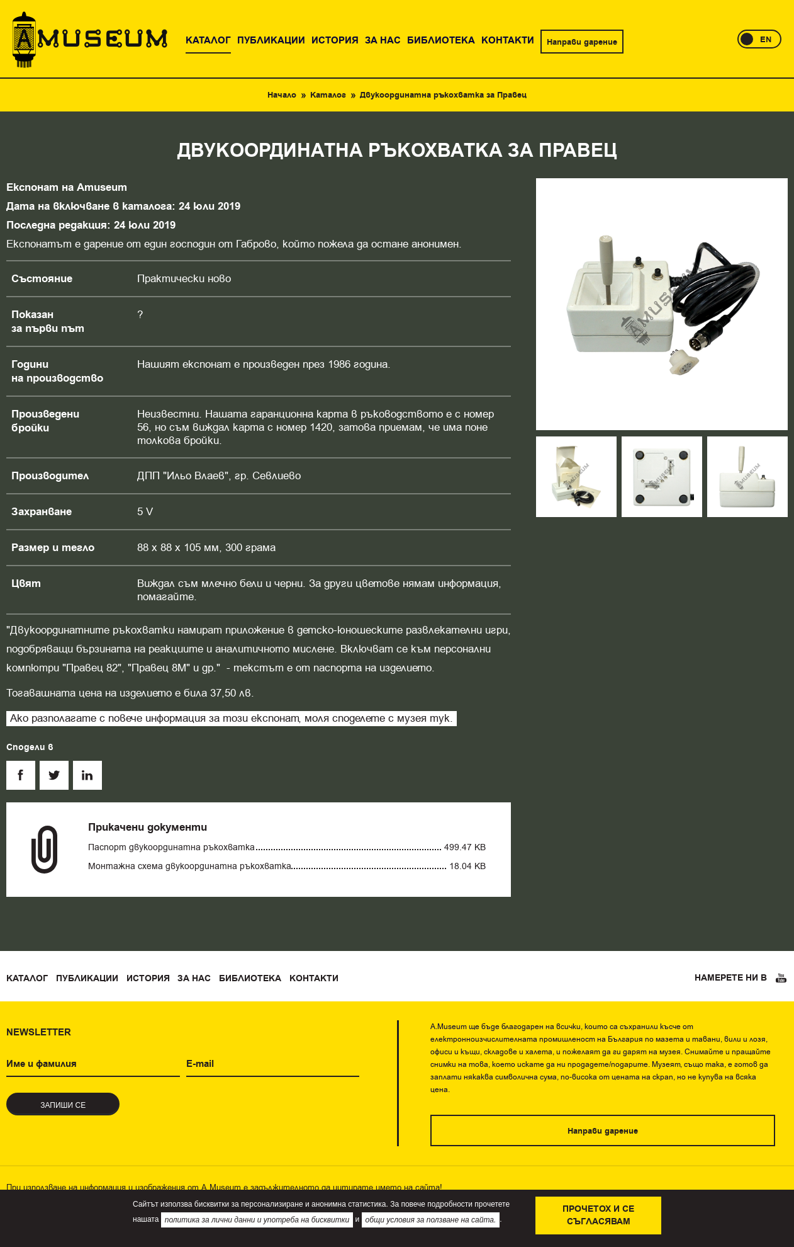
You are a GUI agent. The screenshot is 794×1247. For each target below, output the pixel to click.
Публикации (87, 978)
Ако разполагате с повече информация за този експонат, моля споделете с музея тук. (231, 718)
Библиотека (250, 978)
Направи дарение (582, 42)
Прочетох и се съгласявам (598, 1215)
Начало (281, 95)
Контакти (313, 978)
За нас (194, 978)
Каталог (328, 95)
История (148, 978)
